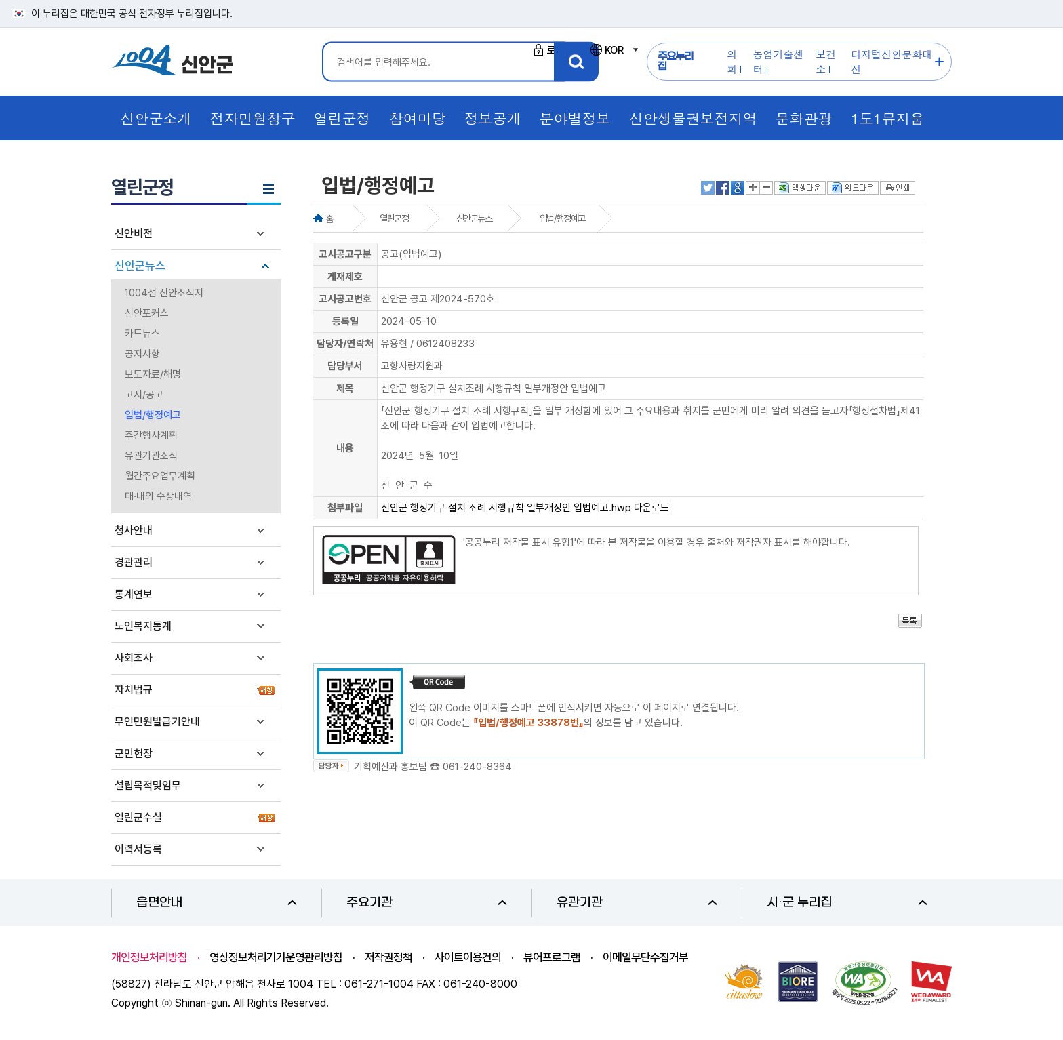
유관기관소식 (151, 455)
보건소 (826, 61)
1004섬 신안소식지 (164, 293)
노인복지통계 (143, 626)
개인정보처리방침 (149, 957)
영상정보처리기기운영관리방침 (275, 957)
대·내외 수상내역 (158, 496)
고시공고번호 (345, 299)
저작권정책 (388, 957)
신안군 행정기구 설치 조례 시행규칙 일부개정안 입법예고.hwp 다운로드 (525, 508)
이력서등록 (138, 849)
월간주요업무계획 (160, 476)
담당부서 (345, 366)
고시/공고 (144, 394)
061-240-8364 (477, 767)
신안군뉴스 (140, 266)
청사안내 (134, 530)
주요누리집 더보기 (940, 62)
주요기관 (426, 903)
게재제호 (345, 277)
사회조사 (134, 658)
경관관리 (134, 562)
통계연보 (134, 594)
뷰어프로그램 (551, 957)
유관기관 (637, 903)
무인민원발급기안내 (157, 721)
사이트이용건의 (468, 957)
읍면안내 (216, 903)
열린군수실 (138, 817)
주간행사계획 (151, 435)
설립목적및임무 (148, 785)
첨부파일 (345, 508)
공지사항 (142, 354)
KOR (613, 50)
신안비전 (134, 233)
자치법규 (134, 689)
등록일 (345, 321)
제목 (345, 388)
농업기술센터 (778, 61)
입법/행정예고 (153, 415)
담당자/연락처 (345, 344)
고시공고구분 (345, 254)
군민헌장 (134, 753)
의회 (732, 61)
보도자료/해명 (153, 374)
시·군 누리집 (847, 903)
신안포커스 (147, 313)
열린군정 (394, 218)
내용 (345, 448)
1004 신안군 (172, 62)
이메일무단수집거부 (645, 957)
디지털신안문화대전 (891, 61)
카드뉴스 (142, 333)
